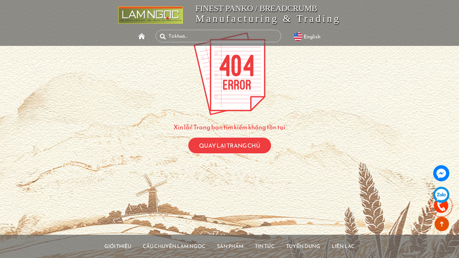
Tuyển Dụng (316, 246)
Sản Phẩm (230, 246)
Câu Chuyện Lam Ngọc (165, 246)
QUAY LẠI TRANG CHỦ (229, 145)
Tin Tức (271, 246)
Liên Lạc (363, 246)
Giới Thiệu (99, 246)
